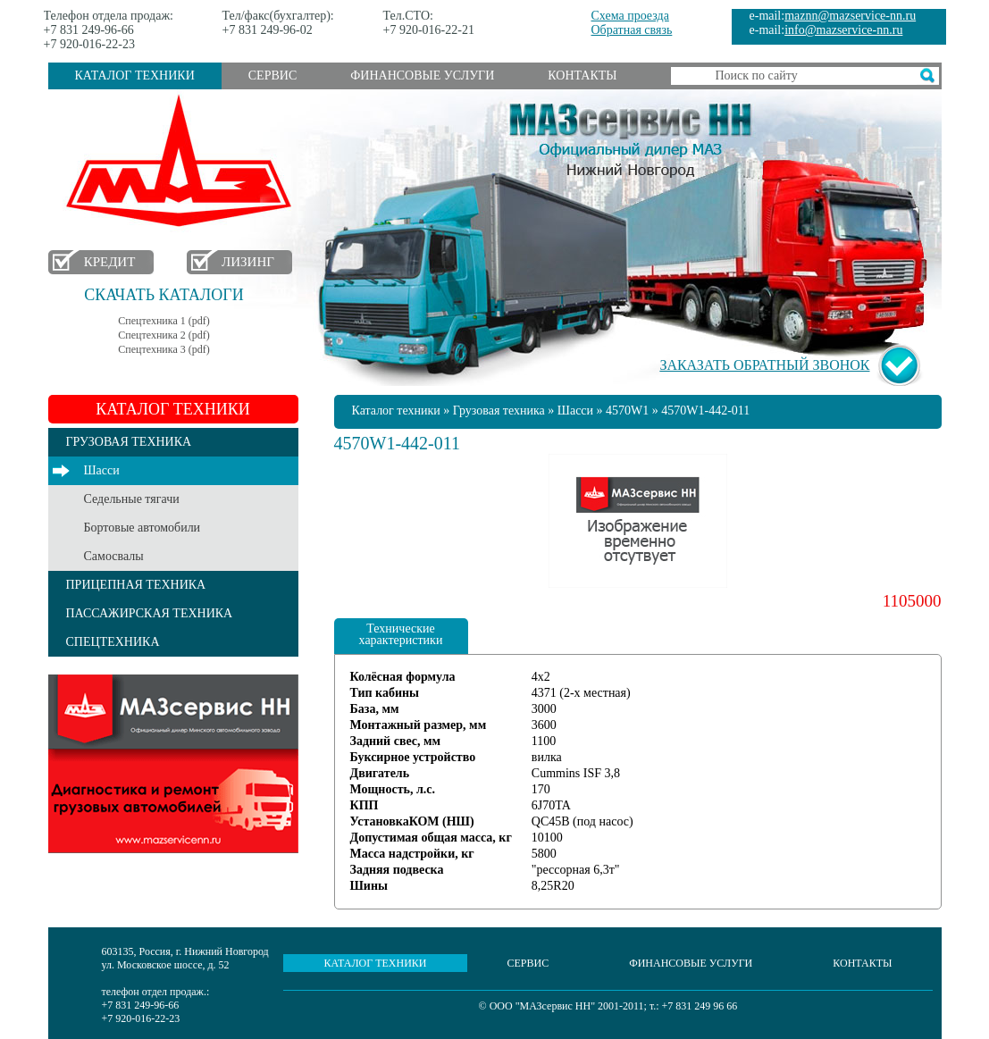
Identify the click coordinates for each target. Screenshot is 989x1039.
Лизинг (248, 262)
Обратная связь (632, 30)
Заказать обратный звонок (764, 365)
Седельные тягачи (132, 499)
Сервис (272, 75)
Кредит (110, 262)
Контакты (582, 75)
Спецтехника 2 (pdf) (163, 335)
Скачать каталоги (163, 295)
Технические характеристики (401, 634)
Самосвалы (114, 556)
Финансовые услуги (422, 75)
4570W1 (627, 410)
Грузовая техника (499, 410)
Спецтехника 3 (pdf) (163, 349)
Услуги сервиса (173, 764)
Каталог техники (135, 75)
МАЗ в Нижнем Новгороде (182, 161)
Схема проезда (630, 15)
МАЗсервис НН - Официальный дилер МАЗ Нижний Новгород (631, 137)
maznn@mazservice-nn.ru (850, 15)
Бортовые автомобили (142, 527)
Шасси (102, 470)
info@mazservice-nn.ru (843, 30)
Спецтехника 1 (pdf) (163, 320)
